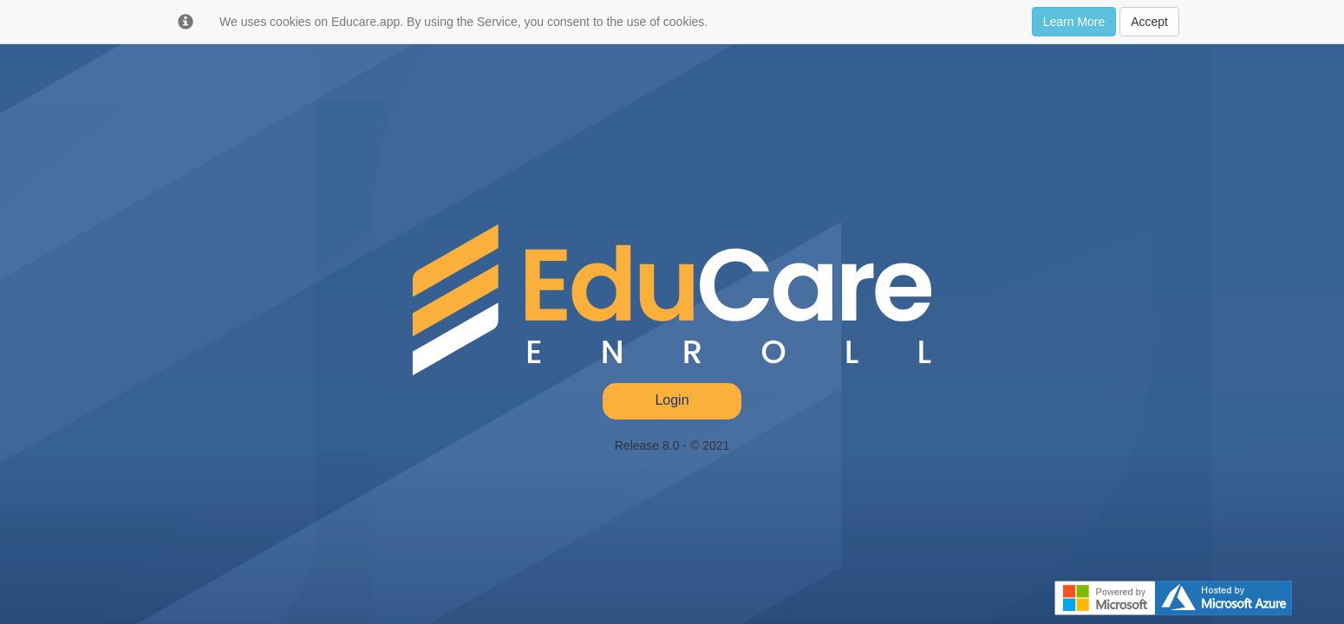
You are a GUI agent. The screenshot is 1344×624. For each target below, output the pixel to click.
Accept (1149, 22)
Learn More (1074, 22)
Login (671, 400)
